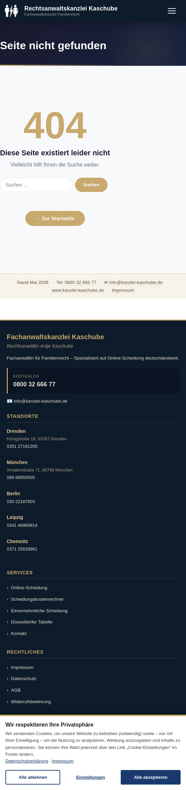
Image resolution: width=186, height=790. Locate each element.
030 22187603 (21, 501)
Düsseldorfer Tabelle (32, 621)
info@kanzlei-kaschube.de (41, 401)
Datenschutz (24, 678)
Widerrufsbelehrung (31, 701)
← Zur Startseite (55, 218)
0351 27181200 (22, 446)
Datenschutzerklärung (26, 761)
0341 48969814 (22, 525)
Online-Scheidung (29, 587)
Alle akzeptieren (150, 777)
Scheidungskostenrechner (37, 599)
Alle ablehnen (33, 777)
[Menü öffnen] (172, 10)
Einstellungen (90, 777)
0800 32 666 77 (80, 282)
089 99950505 (21, 477)
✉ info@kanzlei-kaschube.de (133, 282)
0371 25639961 (22, 549)
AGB (16, 690)
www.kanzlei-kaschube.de (78, 290)
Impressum (123, 290)
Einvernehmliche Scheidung (39, 610)
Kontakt (19, 633)
